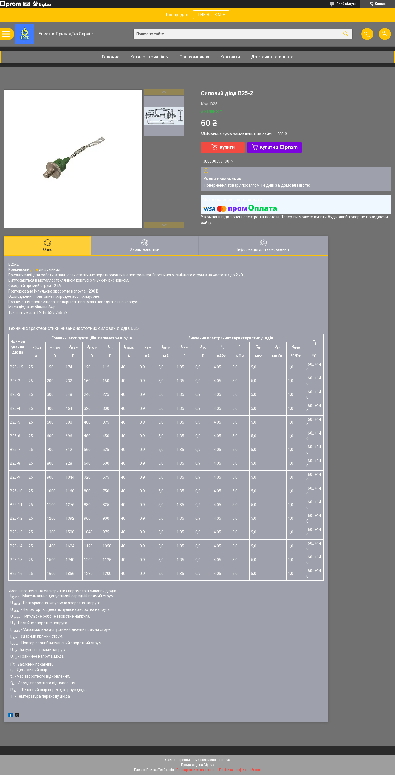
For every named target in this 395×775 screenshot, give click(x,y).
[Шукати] (345, 34)
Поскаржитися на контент (196, 770)
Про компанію (194, 56)
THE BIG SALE (211, 14)
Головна (110, 56)
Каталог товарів (147, 56)
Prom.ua (224, 760)
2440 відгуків (347, 4)
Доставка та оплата (272, 56)
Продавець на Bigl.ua (197, 765)
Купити (227, 147)
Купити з (279, 147)
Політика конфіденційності (240, 770)
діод (34, 269)
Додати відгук (385, 34)
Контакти (230, 56)
